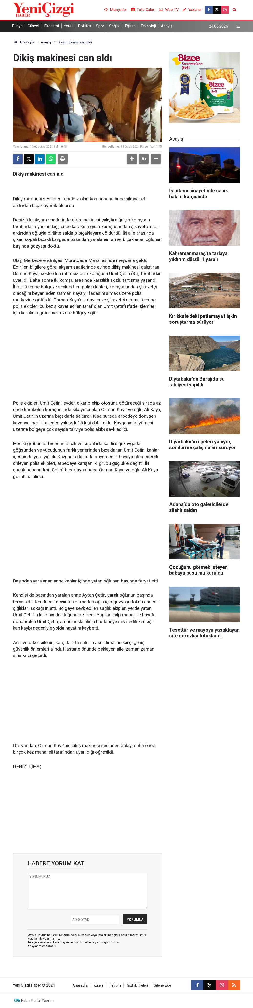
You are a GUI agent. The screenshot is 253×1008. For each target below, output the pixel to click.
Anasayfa (23, 42)
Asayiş (166, 26)
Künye (99, 985)
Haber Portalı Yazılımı (37, 1001)
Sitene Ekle (162, 985)
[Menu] (238, 26)
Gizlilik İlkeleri (137, 985)
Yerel (68, 26)
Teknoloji (148, 26)
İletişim (115, 985)
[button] (132, 159)
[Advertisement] (87, 358)
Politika (84, 26)
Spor (100, 26)
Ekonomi (51, 26)
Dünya (17, 26)
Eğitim (130, 26)
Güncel (33, 26)
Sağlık (114, 26)
